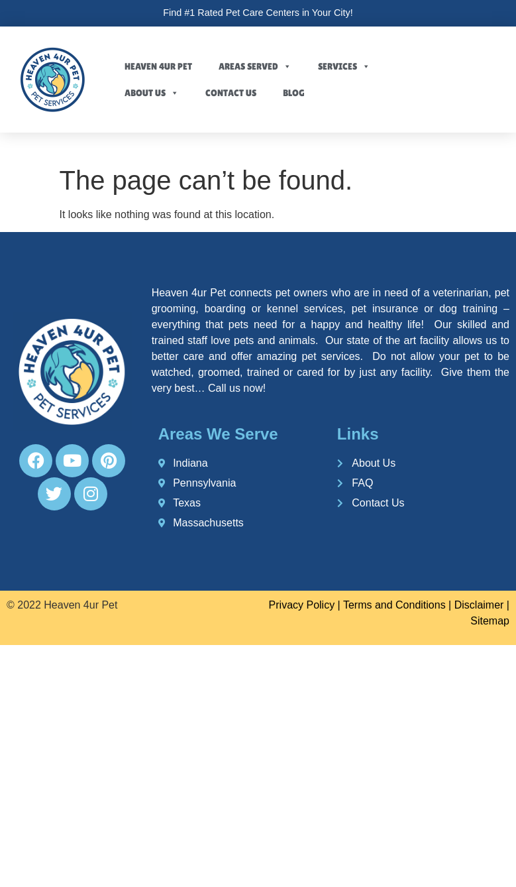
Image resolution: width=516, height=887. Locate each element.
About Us (152, 93)
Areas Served (255, 66)
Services (344, 66)
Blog (294, 93)
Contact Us (230, 93)
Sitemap (489, 620)
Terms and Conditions (394, 605)
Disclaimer (479, 605)
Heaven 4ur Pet (158, 66)
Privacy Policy (302, 605)
